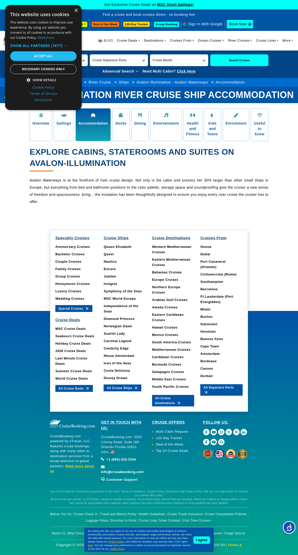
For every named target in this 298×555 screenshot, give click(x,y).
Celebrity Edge (116, 348)
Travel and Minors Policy (118, 514)
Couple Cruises (68, 261)
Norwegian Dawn (118, 326)
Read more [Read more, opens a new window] (46, 37)
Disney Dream (115, 378)
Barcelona (208, 289)
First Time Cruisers (197, 520)
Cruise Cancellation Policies (226, 514)
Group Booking (166, 24)
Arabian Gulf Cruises (170, 300)
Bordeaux (208, 361)
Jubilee (110, 276)
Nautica (110, 261)
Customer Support (119, 479)
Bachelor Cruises (70, 254)
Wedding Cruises (69, 298)
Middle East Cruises (169, 379)
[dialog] (43, 57)
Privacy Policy (116, 541)
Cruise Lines (266, 40)
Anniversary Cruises (72, 247)
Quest (109, 254)
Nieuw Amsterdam (119, 356)
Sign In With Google (205, 24)
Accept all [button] (43, 56)
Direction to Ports (123, 520)
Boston (206, 317)
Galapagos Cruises (168, 372)
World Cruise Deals (71, 378)
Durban (206, 376)
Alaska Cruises (165, 307)
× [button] (76, 11)
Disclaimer (214, 533)
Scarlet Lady (114, 333)
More (286, 40)
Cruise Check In (86, 514)
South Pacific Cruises (170, 387)
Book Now (238, 24)
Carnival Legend (117, 341)
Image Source (235, 533)
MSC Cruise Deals (70, 329)
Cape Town (209, 346)
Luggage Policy (97, 520)
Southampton (211, 282)
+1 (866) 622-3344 (118, 459)
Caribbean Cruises (167, 357)
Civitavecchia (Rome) (218, 274)
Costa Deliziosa (117, 370)
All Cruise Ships (122, 387)
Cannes (206, 368)
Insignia (110, 284)
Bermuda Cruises (166, 364)
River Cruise (100, 82)
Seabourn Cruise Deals (74, 336)
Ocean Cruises (209, 40)
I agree (201, 540)
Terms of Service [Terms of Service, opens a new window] (43, 93)
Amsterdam (210, 354)
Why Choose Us (79, 533)
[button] (119, 60)
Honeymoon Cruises (72, 284)
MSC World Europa (119, 298)
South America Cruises (171, 342)
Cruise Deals (127, 40)
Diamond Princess (119, 319)
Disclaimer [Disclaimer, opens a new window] (43, 100)
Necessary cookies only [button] (43, 69)
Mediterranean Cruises (171, 350)
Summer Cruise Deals (73, 371)
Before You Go (61, 514)
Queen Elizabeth (117, 247)
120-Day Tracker (136, 24)
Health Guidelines (152, 514)
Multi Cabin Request (172, 431)
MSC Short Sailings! (175, 5)
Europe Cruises (165, 280)
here (90, 545)
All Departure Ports (218, 389)
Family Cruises (68, 269)
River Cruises (239, 40)
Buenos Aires (211, 339)
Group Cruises (67, 276)
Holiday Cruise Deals (73, 343)
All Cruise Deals (74, 388)
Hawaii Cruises (165, 327)
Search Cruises (239, 60)
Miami (205, 309)
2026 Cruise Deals (70, 351)
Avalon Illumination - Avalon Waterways (172, 82)
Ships (124, 82)
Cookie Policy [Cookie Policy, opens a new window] (43, 87)
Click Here (186, 71)
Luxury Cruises (68, 291)
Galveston (208, 324)
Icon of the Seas (117, 363)
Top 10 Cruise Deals (172, 451)
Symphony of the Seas (123, 291)
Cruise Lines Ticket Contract (160, 520)
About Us (58, 533)
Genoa (205, 247)
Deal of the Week (105, 24)
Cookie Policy (117, 549)
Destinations (154, 40)
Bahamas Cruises (167, 272)
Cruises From (181, 40)
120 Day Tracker (169, 438)
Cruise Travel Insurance (185, 514)
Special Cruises (73, 308)
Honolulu (208, 331)
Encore (110, 269)
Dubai (205, 254)
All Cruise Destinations (168, 400)
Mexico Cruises (165, 335)
